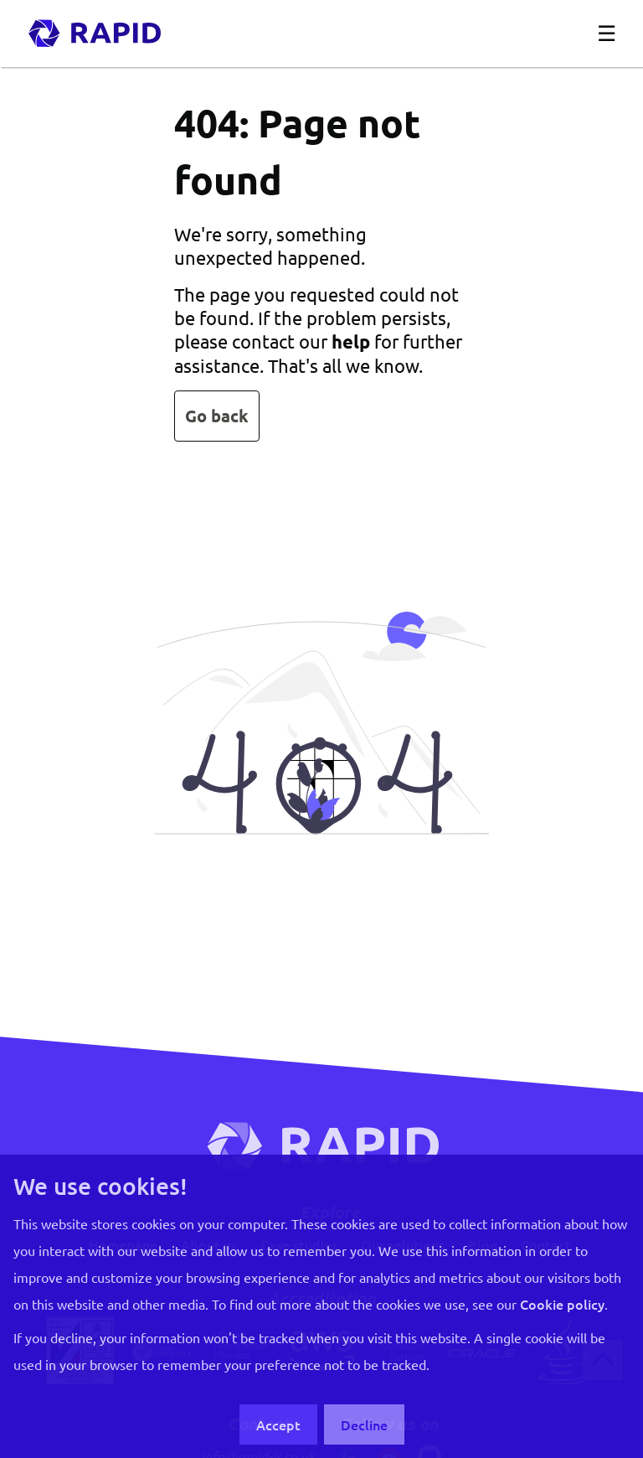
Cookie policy (562, 1304)
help (351, 341)
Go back (217, 416)
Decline (364, 1424)
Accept (278, 1424)
